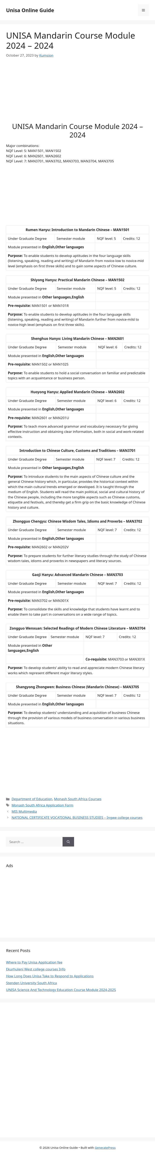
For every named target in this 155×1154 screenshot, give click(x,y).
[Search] (68, 842)
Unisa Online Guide (30, 10)
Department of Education (32, 799)
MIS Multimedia (24, 811)
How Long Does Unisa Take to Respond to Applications (50, 976)
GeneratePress (105, 1148)
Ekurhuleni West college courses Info (35, 969)
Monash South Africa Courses (78, 799)
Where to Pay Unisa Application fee (34, 962)
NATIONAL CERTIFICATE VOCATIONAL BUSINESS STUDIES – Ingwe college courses (77, 817)
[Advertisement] (77, 94)
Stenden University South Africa (31, 983)
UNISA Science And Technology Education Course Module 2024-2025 (61, 989)
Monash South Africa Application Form (42, 805)
